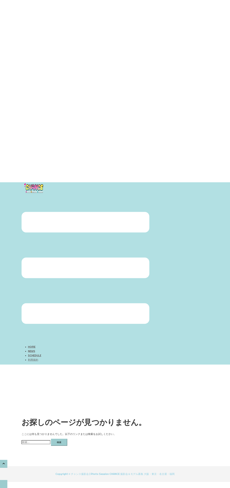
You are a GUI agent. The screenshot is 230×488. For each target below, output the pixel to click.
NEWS (31, 351)
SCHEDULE (34, 355)
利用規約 (33, 359)
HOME (31, 346)
